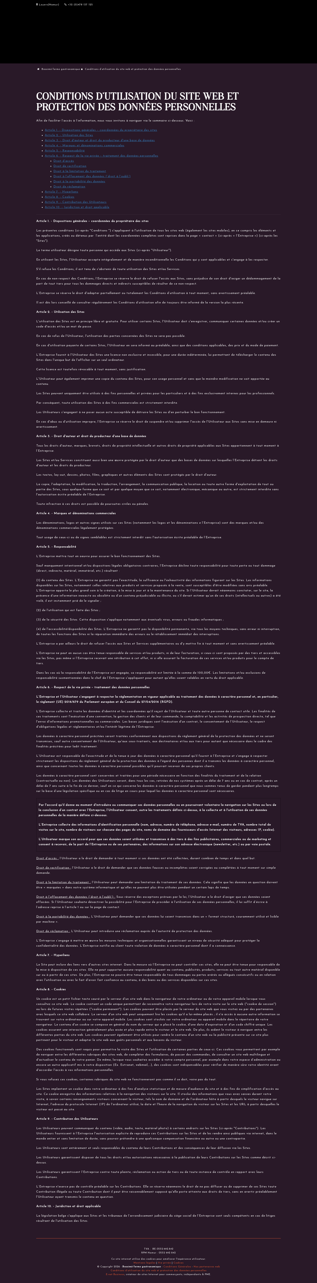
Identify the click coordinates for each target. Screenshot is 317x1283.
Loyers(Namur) (47, 4)
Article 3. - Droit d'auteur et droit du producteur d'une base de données (100, 140)
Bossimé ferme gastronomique (58, 69)
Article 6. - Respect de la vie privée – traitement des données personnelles (101, 155)
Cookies (179, 1263)
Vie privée (164, 1263)
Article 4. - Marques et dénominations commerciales (84, 145)
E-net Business (115, 1274)
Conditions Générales (177, 1267)
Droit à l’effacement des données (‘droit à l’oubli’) (92, 176)
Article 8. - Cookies (59, 197)
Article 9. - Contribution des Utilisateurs (76, 202)
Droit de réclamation (69, 186)
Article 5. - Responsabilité (65, 150)
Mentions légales (144, 1263)
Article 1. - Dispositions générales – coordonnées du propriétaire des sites (101, 130)
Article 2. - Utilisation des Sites (69, 135)
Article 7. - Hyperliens (61, 191)
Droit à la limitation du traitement (79, 171)
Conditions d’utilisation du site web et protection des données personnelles (159, 1271)
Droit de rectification (69, 166)
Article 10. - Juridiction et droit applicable (77, 207)
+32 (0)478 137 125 (79, 4)
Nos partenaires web (207, 1267)
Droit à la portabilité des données (79, 181)
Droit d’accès (63, 161)
